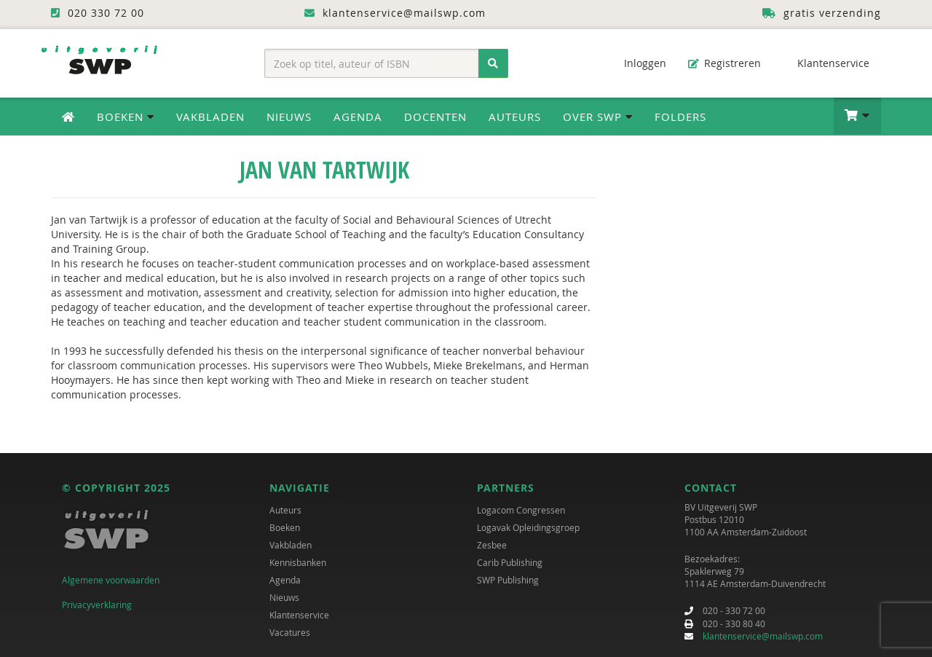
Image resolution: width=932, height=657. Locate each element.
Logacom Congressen (521, 510)
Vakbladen (210, 116)
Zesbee (492, 545)
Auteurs (515, 116)
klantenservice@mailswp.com (763, 636)
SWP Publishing (508, 580)
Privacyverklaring (97, 604)
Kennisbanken (297, 562)
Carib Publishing (509, 562)
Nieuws (289, 116)
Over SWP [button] (598, 116)
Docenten (435, 116)
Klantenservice (826, 63)
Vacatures (289, 632)
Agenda (357, 116)
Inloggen (637, 63)
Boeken (284, 527)
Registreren (724, 63)
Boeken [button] (125, 116)
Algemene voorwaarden (110, 580)
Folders (680, 116)
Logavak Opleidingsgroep (528, 527)
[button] (857, 116)
